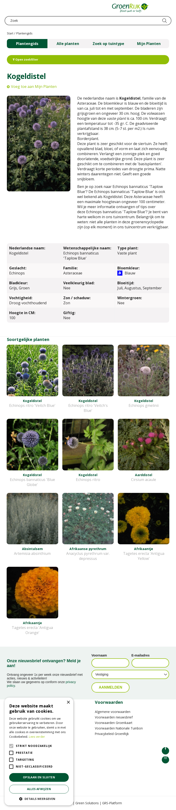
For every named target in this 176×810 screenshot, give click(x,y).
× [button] (68, 702)
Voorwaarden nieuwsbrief (114, 717)
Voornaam (99, 655)
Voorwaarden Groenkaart (113, 723)
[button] (39, 798)
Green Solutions (87, 803)
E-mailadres (141, 655)
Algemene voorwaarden (112, 711)
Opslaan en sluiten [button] (39, 777)
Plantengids (27, 43)
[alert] (39, 751)
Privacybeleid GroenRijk (112, 734)
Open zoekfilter (25, 59)
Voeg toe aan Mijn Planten (34, 86)
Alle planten (68, 43)
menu (8, 8)
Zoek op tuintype (108, 43)
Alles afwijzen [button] (39, 789)
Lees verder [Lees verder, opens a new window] (37, 737)
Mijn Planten (149, 43)
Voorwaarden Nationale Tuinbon (119, 728)
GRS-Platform (112, 803)
